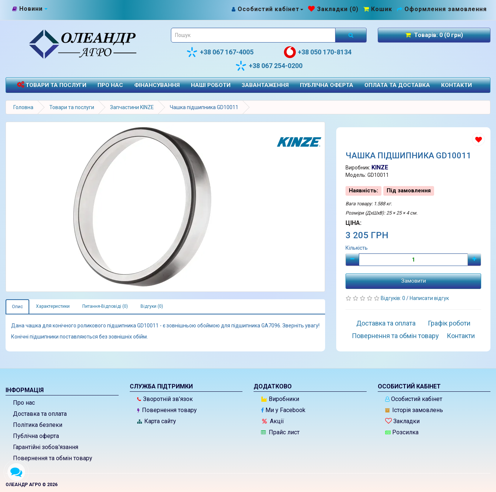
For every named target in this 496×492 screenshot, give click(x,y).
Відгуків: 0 (393, 298)
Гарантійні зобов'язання (45, 447)
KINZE (379, 167)
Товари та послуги (51, 84)
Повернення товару (167, 410)
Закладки (402, 421)
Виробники (280, 398)
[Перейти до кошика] (377, 9)
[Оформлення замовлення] (442, 9)
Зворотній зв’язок (165, 398)
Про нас (110, 85)
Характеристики (53, 306)
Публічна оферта (326, 85)
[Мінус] (352, 259)
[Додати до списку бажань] (478, 139)
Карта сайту (156, 421)
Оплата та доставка (397, 85)
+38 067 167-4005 (220, 52)
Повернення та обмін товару (395, 336)
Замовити (413, 280)
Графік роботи (449, 323)
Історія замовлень (414, 410)
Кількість (356, 248)
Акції (273, 421)
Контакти (456, 85)
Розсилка (402, 432)
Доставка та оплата (386, 323)
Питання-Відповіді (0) (105, 306)
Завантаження (265, 85)
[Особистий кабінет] (267, 9)
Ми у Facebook (283, 410)
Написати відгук (429, 298)
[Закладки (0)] (333, 9)
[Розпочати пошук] (351, 35)
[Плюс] (474, 259)
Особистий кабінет (413, 398)
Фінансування (157, 85)
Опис (17, 306)
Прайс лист (280, 432)
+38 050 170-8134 (317, 52)
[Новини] (30, 8)
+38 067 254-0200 (268, 66)
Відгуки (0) (151, 306)
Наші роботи (211, 85)
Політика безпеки (37, 424)
